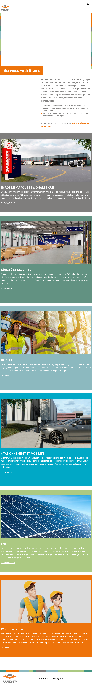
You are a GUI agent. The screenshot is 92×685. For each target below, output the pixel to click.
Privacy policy (59, 678)
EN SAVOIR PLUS (8, 203)
